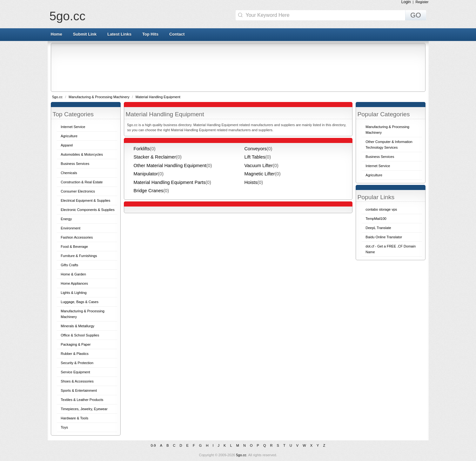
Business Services (75, 164)
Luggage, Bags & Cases (79, 302)
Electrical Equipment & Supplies (85, 200)
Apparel (67, 145)
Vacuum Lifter (259, 165)
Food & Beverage (74, 246)
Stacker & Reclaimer (155, 156)
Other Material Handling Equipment (170, 165)
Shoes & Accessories (77, 381)
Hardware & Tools (74, 418)
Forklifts (142, 148)
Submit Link (85, 34)
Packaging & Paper (76, 344)
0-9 (153, 445)
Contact (176, 34)
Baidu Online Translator (383, 237)
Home (56, 34)
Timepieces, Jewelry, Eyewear (84, 409)
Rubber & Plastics (74, 354)
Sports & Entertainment (79, 390)
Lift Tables (255, 156)
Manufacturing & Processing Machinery (99, 97)
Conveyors (256, 148)
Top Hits (150, 34)
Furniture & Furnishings (79, 256)
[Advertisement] (237, 67)
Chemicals (69, 173)
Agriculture (69, 136)
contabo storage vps (381, 209)
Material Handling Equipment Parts (169, 182)
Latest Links (119, 34)
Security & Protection (77, 363)
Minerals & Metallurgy (77, 326)
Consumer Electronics (78, 191)
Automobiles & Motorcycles (82, 154)
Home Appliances (74, 283)
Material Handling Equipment (158, 97)
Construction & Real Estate (82, 182)
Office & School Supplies (80, 335)
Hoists (251, 182)
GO (415, 15)
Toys (64, 427)
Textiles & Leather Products (82, 400)
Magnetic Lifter (260, 173)
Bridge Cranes (149, 190)
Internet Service (73, 127)
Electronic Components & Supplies (87, 210)
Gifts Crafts (69, 265)
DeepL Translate (378, 228)
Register (422, 2)
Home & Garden (73, 274)
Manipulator (146, 173)
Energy (66, 219)
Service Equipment (75, 372)
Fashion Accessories (77, 237)
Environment (70, 228)
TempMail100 (375, 218)
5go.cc (67, 16)
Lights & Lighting (73, 293)
